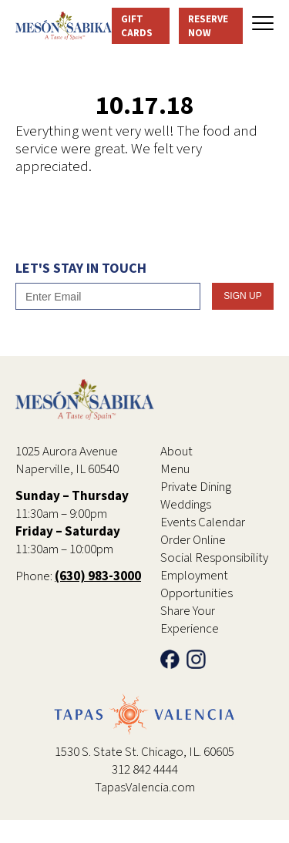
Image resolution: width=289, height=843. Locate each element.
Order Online (193, 540)
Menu (175, 469)
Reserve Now (208, 26)
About (176, 451)
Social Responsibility (214, 558)
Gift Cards (137, 26)
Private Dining (195, 487)
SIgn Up (242, 296)
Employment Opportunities (196, 584)
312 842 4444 (145, 770)
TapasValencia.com (145, 787)
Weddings (185, 504)
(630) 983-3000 (98, 576)
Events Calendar (202, 522)
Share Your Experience (189, 620)
